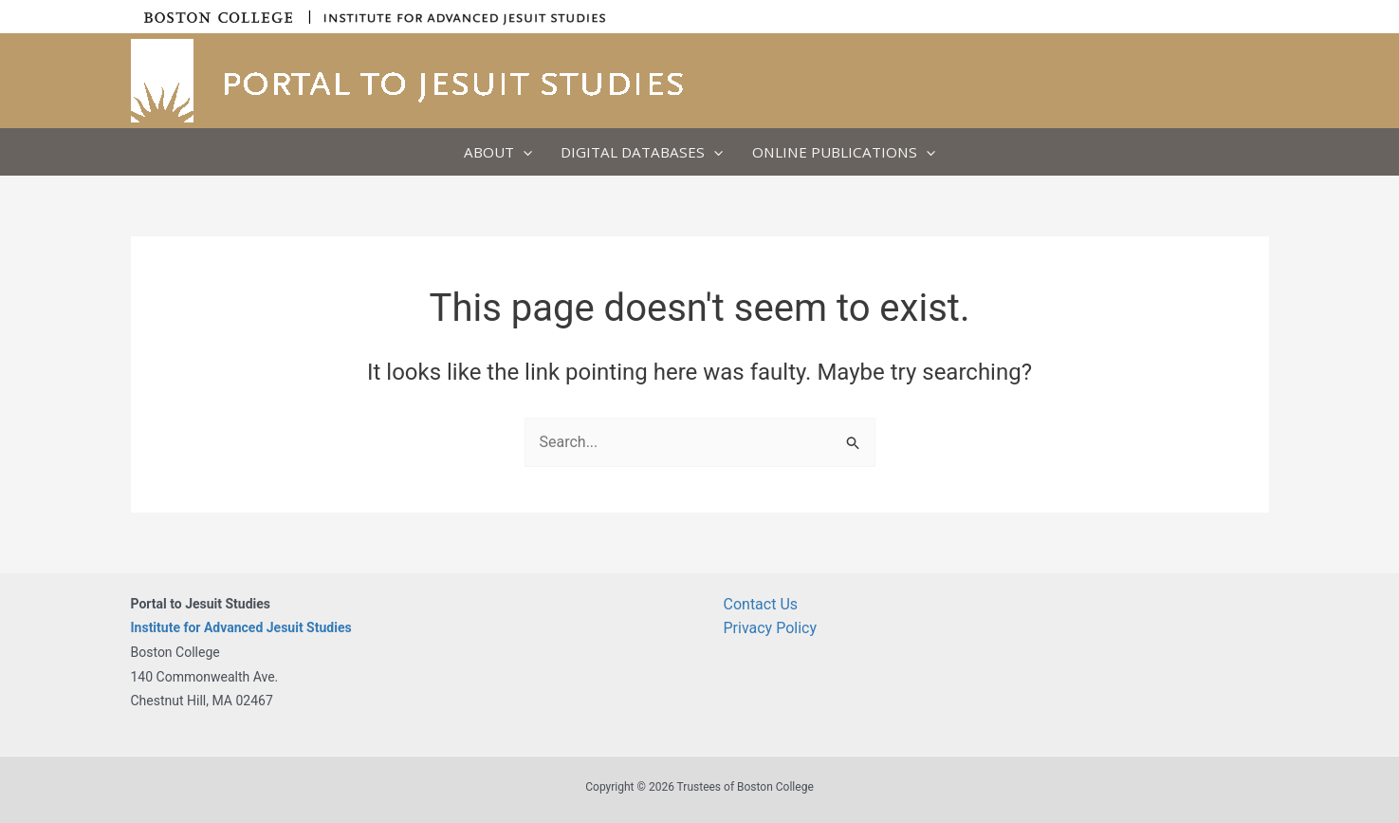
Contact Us (761, 604)
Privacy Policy (771, 628)
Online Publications (843, 152)
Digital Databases (642, 152)
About (498, 152)
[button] (523, 152)
